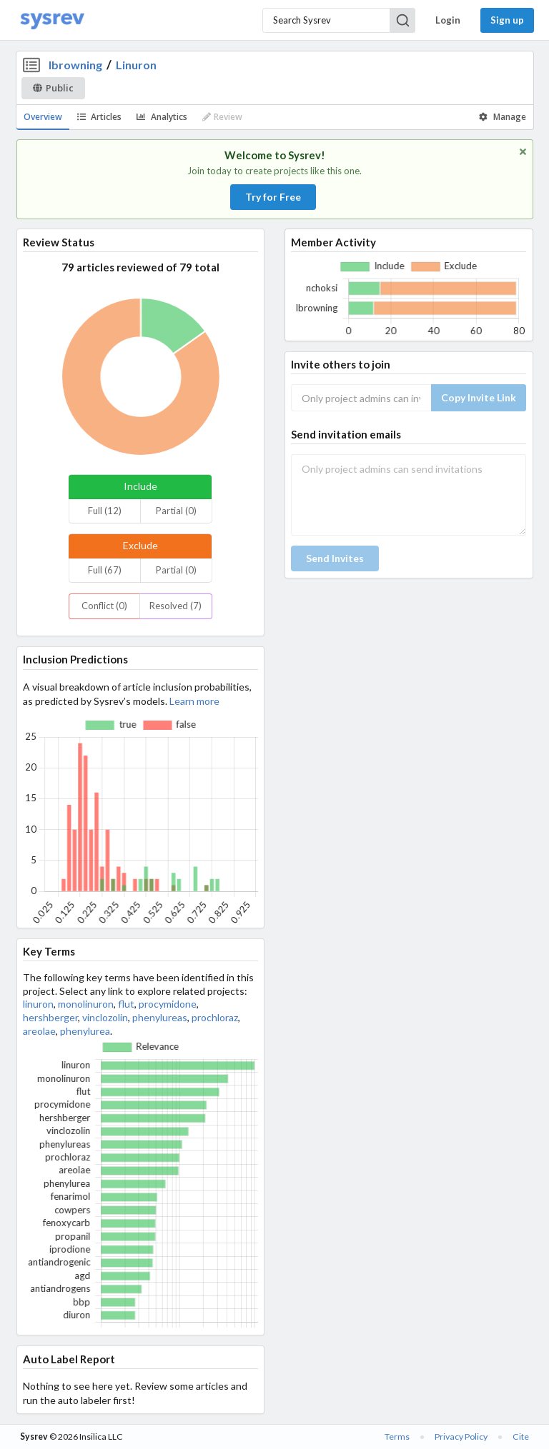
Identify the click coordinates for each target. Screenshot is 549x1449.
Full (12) (105, 510)
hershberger (50, 1017)
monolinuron (86, 1004)
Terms (397, 1436)
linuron (38, 1004)
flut (126, 1004)
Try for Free (273, 197)
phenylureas (159, 1017)
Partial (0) (176, 510)
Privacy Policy (461, 1436)
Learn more (194, 701)
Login (447, 20)
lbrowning (75, 64)
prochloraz (215, 1017)
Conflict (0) (104, 605)
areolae (39, 1031)
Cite (521, 1436)
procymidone (168, 1004)
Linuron (136, 64)
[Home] (52, 20)
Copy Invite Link (478, 397)
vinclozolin (105, 1017)
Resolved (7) (175, 605)
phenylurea (85, 1031)
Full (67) (105, 570)
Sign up (507, 20)
